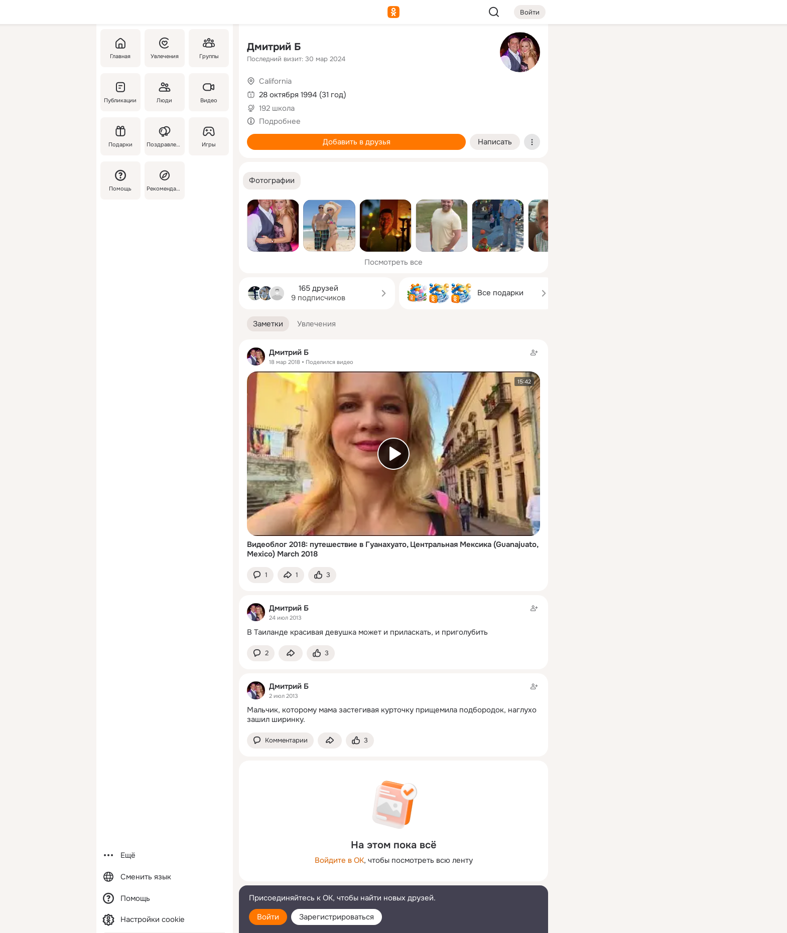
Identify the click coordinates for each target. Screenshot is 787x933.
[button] (272, 181)
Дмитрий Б (274, 47)
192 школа (277, 108)
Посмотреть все (393, 262)
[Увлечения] (165, 48)
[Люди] (165, 92)
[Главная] (120, 48)
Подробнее (280, 121)
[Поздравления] (165, 136)
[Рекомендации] (165, 180)
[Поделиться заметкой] (291, 575)
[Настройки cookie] (164, 919)
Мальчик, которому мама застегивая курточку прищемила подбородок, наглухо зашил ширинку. (392, 714)
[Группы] (209, 48)
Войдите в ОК (339, 860)
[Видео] (209, 92)
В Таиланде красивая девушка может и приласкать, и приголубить (367, 632)
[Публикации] (120, 92)
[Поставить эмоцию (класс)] (322, 575)
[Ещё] (164, 855)
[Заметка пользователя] (393, 620)
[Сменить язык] (164, 877)
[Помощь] (120, 180)
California (275, 81)
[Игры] (209, 136)
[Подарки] (120, 136)
